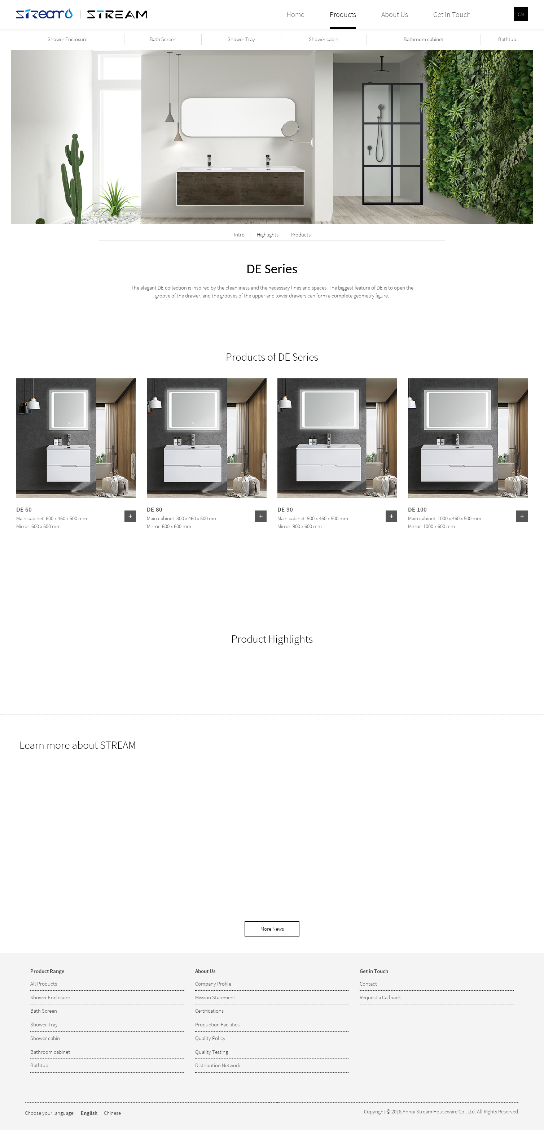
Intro (239, 234)
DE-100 (417, 509)
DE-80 (154, 509)
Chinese (112, 1112)
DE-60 (24, 509)
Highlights (267, 234)
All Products (43, 983)
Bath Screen (163, 39)
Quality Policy (210, 1038)
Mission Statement (215, 997)
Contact (368, 983)
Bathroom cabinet (423, 39)
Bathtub (507, 39)
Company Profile (213, 983)
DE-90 (285, 509)
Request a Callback (380, 997)
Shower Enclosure (67, 39)
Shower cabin (323, 39)
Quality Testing (211, 1051)
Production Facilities (217, 1024)
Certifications (209, 1010)
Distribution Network (217, 1065)
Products (301, 234)
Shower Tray (241, 39)
